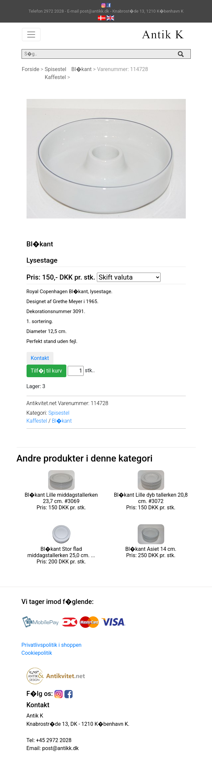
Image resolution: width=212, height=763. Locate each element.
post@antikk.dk (60, 748)
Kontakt (40, 358)
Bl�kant (81, 69)
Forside (30, 69)
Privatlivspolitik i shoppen (52, 645)
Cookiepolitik (37, 653)
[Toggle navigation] (31, 34)
